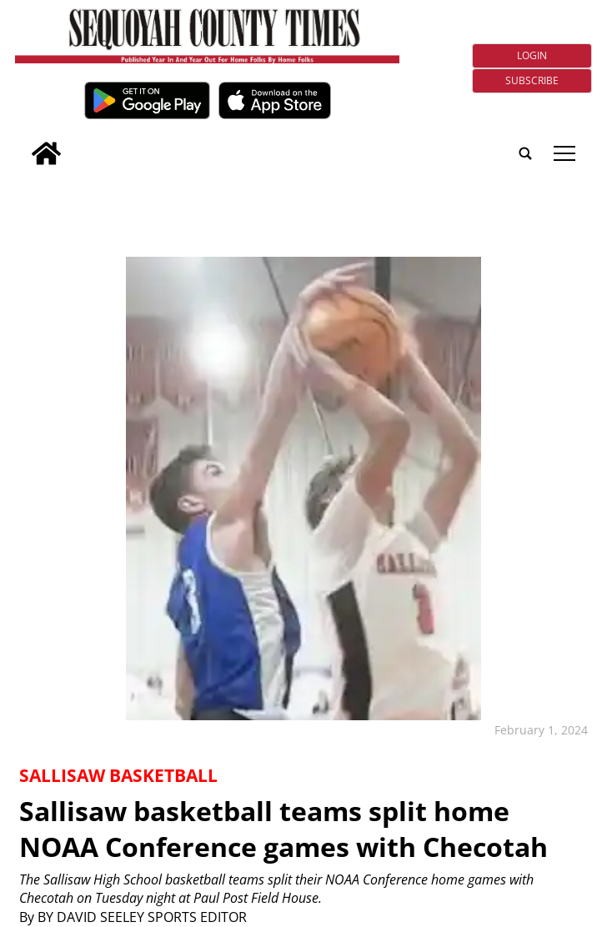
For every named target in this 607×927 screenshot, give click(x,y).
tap (564, 153)
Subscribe (532, 80)
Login (532, 55)
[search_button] (21, 142)
